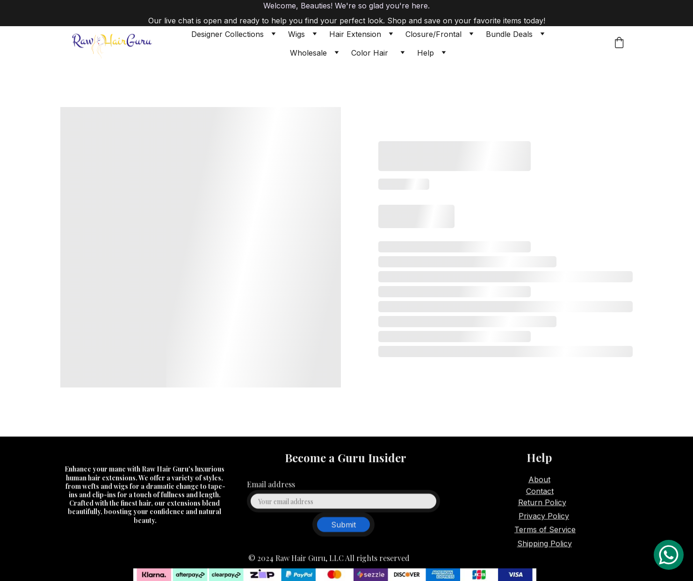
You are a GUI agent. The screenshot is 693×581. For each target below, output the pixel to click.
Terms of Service (545, 530)
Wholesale (308, 52)
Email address (271, 489)
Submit (343, 529)
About (539, 480)
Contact (540, 491)
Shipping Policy (544, 544)
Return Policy (542, 503)
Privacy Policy (544, 517)
